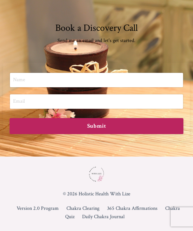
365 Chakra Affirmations (132, 208)
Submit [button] (96, 126)
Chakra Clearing (82, 208)
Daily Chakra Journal (103, 216)
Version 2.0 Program (38, 208)
